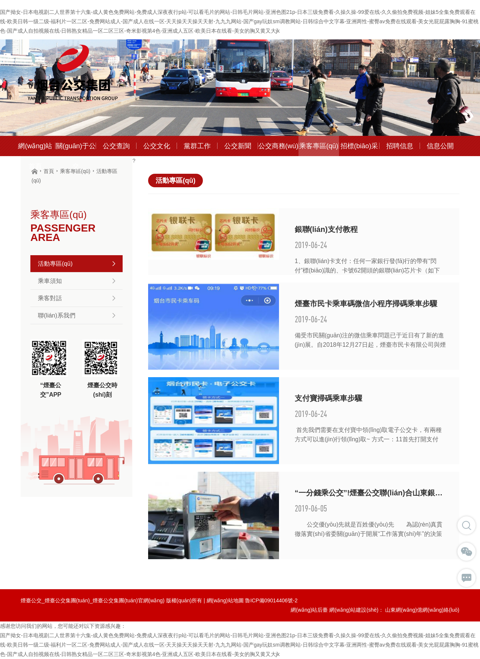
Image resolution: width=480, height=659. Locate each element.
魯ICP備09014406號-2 (271, 600)
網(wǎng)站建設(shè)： (356, 610)
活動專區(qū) (76, 263)
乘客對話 (76, 298)
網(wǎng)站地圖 (225, 600)
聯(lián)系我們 (76, 315)
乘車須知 (76, 280)
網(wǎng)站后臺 (309, 610)
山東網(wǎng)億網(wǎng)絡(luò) (422, 610)
